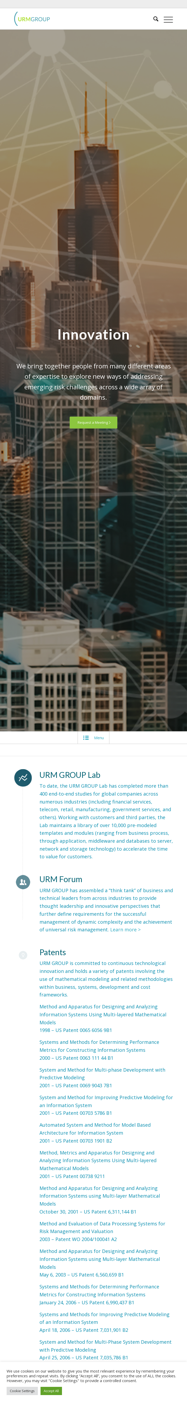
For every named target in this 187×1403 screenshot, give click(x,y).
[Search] (153, 18)
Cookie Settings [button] (22, 1390)
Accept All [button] (51, 1390)
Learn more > (125, 929)
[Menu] (165, 18)
